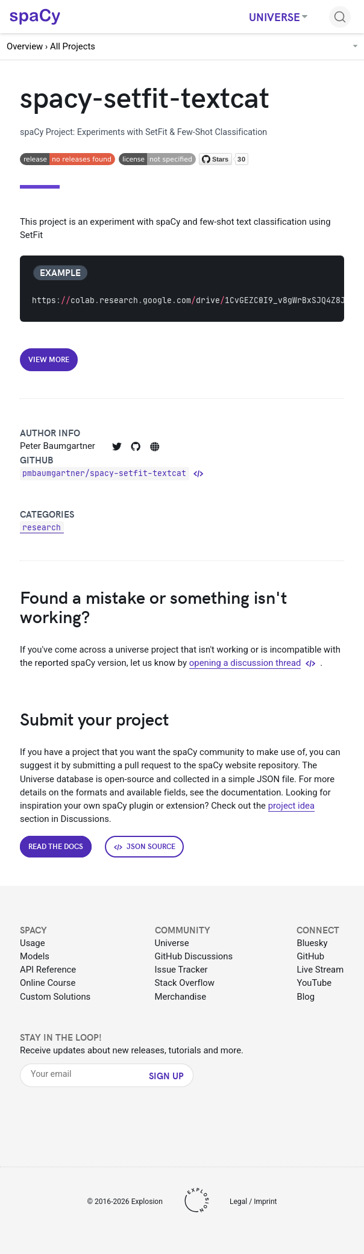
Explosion (147, 1201)
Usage (32, 943)
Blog (306, 996)
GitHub (310, 956)
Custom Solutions (55, 996)
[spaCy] (35, 15)
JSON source (144, 846)
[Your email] (85, 1074)
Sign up (166, 1075)
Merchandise (180, 996)
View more (48, 359)
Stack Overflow (185, 982)
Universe (172, 943)
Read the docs (55, 846)
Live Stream (320, 969)
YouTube (314, 982)
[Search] (340, 17)
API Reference (48, 969)
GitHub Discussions (194, 956)
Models (34, 956)
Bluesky (312, 943)
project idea (291, 805)
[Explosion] (196, 1202)
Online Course (47, 982)
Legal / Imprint (253, 1201)
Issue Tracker (181, 969)
